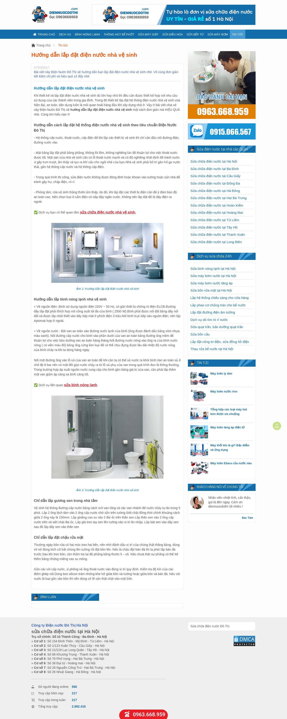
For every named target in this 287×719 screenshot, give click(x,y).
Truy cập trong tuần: (52, 700)
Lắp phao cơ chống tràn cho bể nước (218, 305)
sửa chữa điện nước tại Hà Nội (65, 631)
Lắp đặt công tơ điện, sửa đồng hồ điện (219, 342)
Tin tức (237, 34)
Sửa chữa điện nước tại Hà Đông (215, 191)
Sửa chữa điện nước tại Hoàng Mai (216, 212)
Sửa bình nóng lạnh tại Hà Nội (213, 268)
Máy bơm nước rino (223, 391)
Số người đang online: (53, 686)
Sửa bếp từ (195, 34)
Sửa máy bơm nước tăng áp (211, 283)
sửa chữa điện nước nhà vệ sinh (107, 212)
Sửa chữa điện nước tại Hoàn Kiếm (216, 205)
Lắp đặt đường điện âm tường (212, 312)
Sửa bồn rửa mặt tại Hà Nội (211, 290)
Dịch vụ (65, 34)
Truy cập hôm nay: (51, 693)
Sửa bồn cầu (200, 334)
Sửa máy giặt (148, 34)
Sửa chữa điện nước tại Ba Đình (214, 169)
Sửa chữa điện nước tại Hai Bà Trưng (218, 198)
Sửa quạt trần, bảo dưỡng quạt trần (216, 327)
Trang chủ (44, 34)
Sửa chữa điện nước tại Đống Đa (215, 183)
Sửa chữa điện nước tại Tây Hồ (213, 227)
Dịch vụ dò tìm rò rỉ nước (209, 320)
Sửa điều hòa (172, 34)
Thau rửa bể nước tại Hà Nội (211, 349)
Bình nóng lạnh (87, 34)
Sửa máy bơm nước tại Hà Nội (213, 276)
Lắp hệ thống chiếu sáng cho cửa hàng (219, 298)
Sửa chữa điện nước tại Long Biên (216, 242)
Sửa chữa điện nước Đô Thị (210, 626)
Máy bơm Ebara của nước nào (231, 463)
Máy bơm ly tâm (221, 373)
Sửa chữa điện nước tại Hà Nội (213, 161)
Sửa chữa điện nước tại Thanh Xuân (217, 234)
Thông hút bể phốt (119, 34)
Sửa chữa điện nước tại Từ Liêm (214, 220)
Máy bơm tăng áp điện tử (227, 427)
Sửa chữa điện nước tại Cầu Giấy (215, 176)
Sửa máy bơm (217, 34)
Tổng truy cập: (48, 706)
